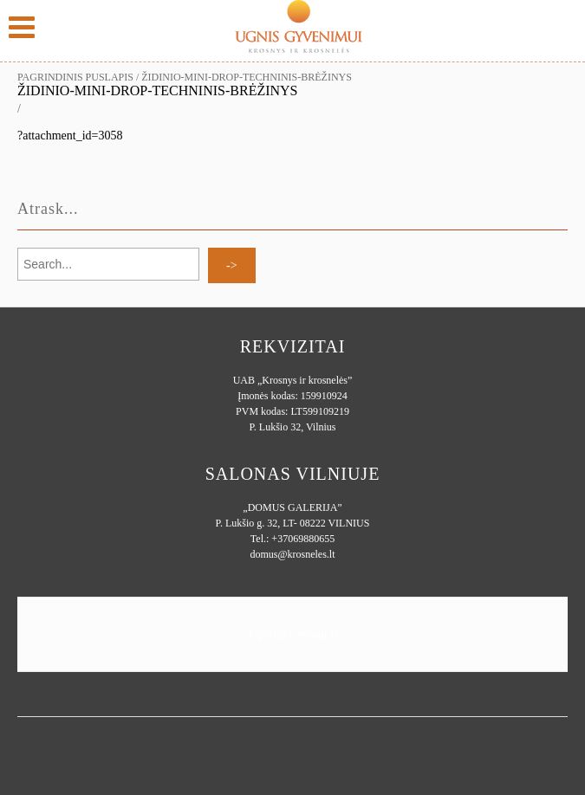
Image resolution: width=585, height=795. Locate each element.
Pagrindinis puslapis (75, 77)
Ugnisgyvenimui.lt (292, 634)
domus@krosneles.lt (292, 554)
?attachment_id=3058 (69, 135)
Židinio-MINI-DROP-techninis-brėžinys (157, 90)
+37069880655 (303, 539)
